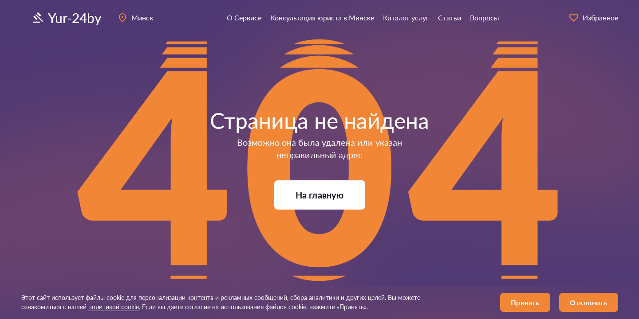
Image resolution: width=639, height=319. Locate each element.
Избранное (593, 17)
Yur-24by (66, 18)
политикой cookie (113, 307)
